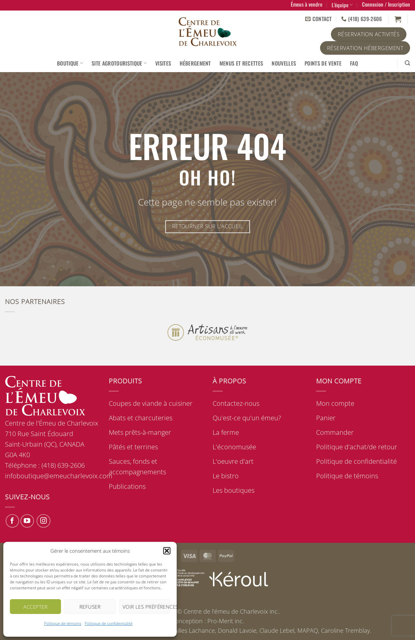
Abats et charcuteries (140, 417)
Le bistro (226, 475)
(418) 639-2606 (63, 465)
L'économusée (234, 446)
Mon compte (335, 403)
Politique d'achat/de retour (356, 446)
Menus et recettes (241, 63)
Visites (163, 63)
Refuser (90, 606)
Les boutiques (233, 490)
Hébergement (195, 63)
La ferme (226, 432)
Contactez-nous (236, 403)
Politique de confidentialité (109, 623)
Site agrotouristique (119, 63)
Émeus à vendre (306, 4)
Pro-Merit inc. (225, 621)
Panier (326, 417)
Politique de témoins (62, 623)
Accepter (35, 606)
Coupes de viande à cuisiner (151, 403)
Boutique (70, 63)
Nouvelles (284, 63)
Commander (335, 432)
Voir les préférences (146, 606)
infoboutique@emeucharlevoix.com (58, 475)
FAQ (354, 63)
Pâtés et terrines (133, 446)
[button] (166, 550)
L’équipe (342, 5)
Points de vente (323, 63)
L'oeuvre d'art (233, 461)
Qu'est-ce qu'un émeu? (247, 417)
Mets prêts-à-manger (140, 432)
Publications (127, 486)
